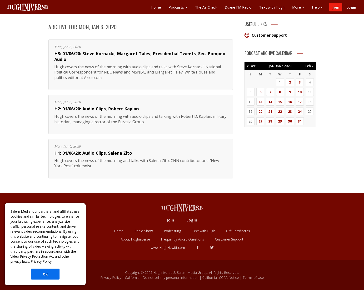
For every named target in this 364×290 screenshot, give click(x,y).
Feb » (309, 66)
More (298, 7)
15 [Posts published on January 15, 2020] (280, 101)
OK (45, 274)
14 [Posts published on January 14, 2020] (270, 101)
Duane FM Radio (238, 7)
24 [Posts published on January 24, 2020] (300, 111)
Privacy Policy (41, 261)
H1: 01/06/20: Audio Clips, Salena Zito (93, 153)
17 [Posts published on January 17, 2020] (300, 101)
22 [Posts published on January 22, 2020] (280, 111)
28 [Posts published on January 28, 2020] (270, 121)
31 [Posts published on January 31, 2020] (300, 121)
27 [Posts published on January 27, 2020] (260, 121)
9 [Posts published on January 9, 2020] (290, 92)
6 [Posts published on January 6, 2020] (260, 92)
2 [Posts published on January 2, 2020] (290, 82)
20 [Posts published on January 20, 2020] (260, 111)
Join (335, 7)
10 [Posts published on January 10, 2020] (300, 92)
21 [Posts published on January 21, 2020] (270, 111)
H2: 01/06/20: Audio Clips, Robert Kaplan (96, 109)
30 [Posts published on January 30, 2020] (290, 121)
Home (156, 7)
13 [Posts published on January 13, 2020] (260, 101)
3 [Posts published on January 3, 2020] (300, 82)
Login (351, 7)
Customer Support (265, 35)
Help (317, 7)
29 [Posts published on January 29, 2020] (280, 121)
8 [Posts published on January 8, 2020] (280, 92)
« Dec (251, 66)
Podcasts (178, 7)
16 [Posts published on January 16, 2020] (290, 101)
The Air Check (206, 7)
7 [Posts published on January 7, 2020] (270, 92)
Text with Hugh (271, 7)
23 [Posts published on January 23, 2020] (290, 111)
